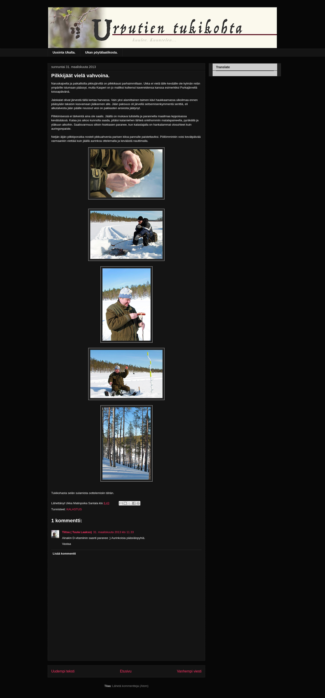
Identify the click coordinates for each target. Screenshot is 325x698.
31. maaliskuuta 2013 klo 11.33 (113, 532)
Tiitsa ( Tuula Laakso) (77, 532)
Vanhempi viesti (189, 671)
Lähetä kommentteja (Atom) (130, 686)
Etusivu (126, 671)
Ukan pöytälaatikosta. (101, 52)
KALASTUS (74, 509)
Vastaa (66, 544)
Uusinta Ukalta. (64, 52)
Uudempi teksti (62, 671)
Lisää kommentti (64, 553)
